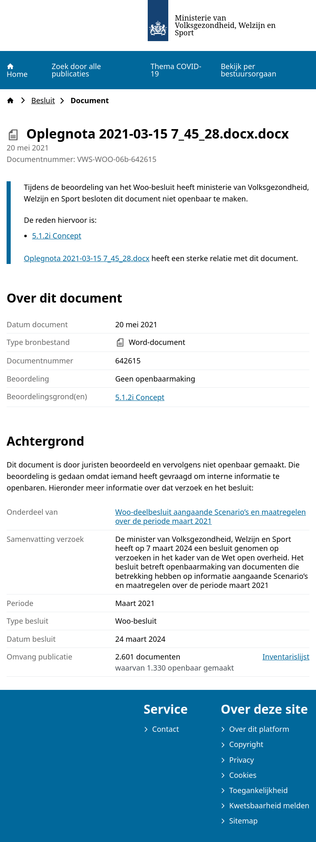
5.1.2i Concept (56, 236)
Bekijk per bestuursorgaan (248, 70)
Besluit (45, 100)
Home (17, 70)
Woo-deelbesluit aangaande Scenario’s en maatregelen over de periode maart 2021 (210, 516)
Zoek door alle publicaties (76, 70)
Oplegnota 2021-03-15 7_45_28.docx (86, 258)
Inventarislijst (286, 657)
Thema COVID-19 (176, 70)
